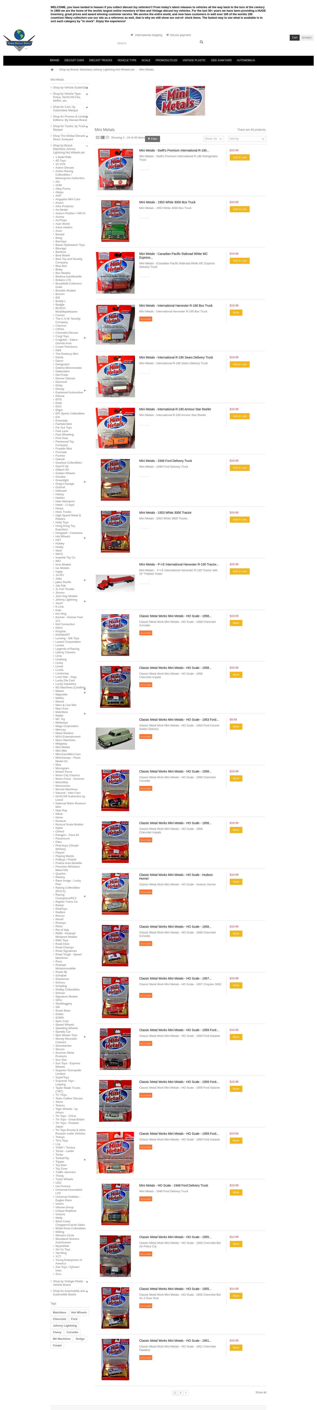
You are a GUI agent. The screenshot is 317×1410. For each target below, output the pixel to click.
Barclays (60, 241)
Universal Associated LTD (68, 1191)
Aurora (59, 216)
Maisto (59, 691)
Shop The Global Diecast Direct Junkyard (69, 137)
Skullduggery (63, 1003)
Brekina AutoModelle (68, 276)
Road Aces (62, 943)
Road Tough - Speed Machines (68, 956)
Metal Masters (64, 733)
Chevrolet (59, 1319)
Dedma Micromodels (68, 367)
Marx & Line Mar (65, 705)
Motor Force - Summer (69, 778)
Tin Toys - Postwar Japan (67, 1124)
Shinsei (60, 993)
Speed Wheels (64, 1024)
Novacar (60, 821)
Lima (58, 655)
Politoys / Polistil (65, 859)
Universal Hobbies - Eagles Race (67, 1198)
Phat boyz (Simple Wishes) (67, 847)
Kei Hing (60, 613)
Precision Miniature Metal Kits (67, 868)
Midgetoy (61, 743)
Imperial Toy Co (65, 557)
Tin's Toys (61, 1140)
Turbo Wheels (64, 1179)
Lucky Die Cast (65, 680)
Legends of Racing (67, 648)
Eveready (61, 420)
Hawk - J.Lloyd (64, 504)
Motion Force (63, 771)
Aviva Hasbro (63, 227)
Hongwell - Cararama (69, 533)
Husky (59, 547)
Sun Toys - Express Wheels (67, 1065)
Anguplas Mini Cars (67, 199)
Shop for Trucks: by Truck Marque (69, 127)
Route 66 (61, 972)
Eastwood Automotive (69, 392)
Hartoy (59, 494)
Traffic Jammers (65, 1172)
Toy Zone (61, 1168)
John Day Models (66, 596)
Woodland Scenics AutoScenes (67, 1240)
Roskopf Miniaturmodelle (65, 966)
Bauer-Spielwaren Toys (70, 245)
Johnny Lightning (66, 599)
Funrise (60, 455)
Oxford (59, 831)
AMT (58, 195)
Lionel (59, 666)
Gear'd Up (61, 466)
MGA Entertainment (67, 736)
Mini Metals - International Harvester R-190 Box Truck (176, 305)
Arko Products (64, 206)
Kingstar (60, 631)
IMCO (59, 554)
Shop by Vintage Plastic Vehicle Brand (68, 1283)
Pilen (58, 842)
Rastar (59, 905)
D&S (58, 350)
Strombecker (63, 1045)
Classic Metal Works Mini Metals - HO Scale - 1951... (175, 1340)
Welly (59, 1217)
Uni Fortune (62, 1186)
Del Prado (61, 374)
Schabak (61, 975)
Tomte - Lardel (64, 1151)
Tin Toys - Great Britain (70, 1119)
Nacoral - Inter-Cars (68, 792)
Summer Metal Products (64, 1054)
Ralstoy (60, 877)
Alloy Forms (63, 188)
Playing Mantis (64, 856)
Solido (59, 1014)
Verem (59, 1203)
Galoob (60, 459)
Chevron (60, 325)
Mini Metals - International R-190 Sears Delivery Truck (176, 357)
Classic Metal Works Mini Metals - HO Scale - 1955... (175, 1237)
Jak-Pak (60, 585)
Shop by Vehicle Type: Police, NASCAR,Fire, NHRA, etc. (67, 97)
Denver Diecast (65, 378)
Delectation (62, 371)
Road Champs (64, 947)
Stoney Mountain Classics (66, 1040)
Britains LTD (63, 280)
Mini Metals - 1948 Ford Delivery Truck (165, 461)
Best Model (62, 255)
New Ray (61, 810)
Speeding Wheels (66, 1028)
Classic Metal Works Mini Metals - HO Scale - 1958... (175, 616)
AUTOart (61, 220)
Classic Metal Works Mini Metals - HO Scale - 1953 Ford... (179, 719)
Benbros (60, 252)
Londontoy (62, 673)
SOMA (59, 1017)
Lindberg (61, 659)
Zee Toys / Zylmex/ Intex (67, 1268)
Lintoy (59, 662)
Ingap (59, 571)
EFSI (58, 399)
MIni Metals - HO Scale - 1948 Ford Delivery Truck (173, 1185)
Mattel (59, 715)
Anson (59, 202)
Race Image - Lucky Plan (68, 882)
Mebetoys (61, 722)
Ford (74, 1319)
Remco (60, 915)
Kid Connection (65, 624)
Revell (59, 919)
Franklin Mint (63, 448)
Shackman (62, 979)
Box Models (62, 273)
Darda (59, 357)
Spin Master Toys (66, 1035)
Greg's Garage (64, 483)
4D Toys (60, 160)
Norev (59, 817)
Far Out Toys (63, 427)
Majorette (61, 694)
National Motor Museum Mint (70, 805)
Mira (58, 764)
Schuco (60, 982)
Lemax (59, 645)
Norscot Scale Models (69, 824)
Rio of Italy (62, 929)
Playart (59, 852)
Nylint (59, 828)
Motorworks (62, 785)
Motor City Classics (67, 775)
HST (58, 540)
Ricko (59, 926)
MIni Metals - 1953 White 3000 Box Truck (167, 202)
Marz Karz (61, 708)
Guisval (60, 487)
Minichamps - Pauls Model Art (67, 759)
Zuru (58, 1274)
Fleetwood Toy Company (64, 443)
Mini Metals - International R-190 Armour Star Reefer (175, 409)
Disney (59, 389)
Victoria (60, 1214)
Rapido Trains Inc (66, 901)
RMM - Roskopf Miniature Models (66, 935)
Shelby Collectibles (67, 989)
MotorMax (61, 782)
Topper (59, 1161)
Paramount (62, 838)
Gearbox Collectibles (68, 462)
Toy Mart (60, 1165)
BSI (57, 297)
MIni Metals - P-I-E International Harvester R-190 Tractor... (179, 564)
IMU (58, 561)
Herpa (59, 508)
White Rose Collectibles (70, 1228)
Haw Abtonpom (65, 501)
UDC (58, 1182)
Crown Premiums (66, 346)
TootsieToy (62, 1158)
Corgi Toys (62, 336)
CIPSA (59, 329)
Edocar (60, 396)
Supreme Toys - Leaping (65, 1082)
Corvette (72, 1332)
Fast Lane (61, 431)
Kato (58, 610)
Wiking (59, 1232)
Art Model (61, 209)
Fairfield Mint (63, 424)
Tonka (59, 1154)
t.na (57, 1144)
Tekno (59, 1102)
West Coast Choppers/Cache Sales (70, 1223)
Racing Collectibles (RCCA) (67, 889)
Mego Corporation (66, 726)
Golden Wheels (65, 473)
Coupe (57, 1345)
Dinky (59, 385)
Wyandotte (62, 1246)
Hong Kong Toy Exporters (65, 527)
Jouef (59, 603)
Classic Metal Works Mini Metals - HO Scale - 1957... (175, 978)
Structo (60, 1049)
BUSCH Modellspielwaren (66, 309)
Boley (59, 269)
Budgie (59, 304)
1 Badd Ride (63, 157)
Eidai (58, 403)
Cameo (60, 315)
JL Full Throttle (64, 589)
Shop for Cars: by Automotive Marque (65, 108)
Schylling (61, 986)
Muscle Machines (66, 789)
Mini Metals (62, 747)
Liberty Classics (65, 652)
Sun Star (61, 1059)
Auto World (62, 223)
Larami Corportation (68, 641)
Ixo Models (62, 568)
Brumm (60, 294)
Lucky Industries (65, 684)
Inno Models (63, 564)
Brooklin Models (65, 290)
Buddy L (60, 301)
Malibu (59, 698)
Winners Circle (64, 1235)
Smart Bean (63, 1010)
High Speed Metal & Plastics (68, 517)
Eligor (59, 410)
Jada (58, 578)
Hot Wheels (62, 536)
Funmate (61, 452)
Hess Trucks (63, 511)
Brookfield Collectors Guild (68, 285)
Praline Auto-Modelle (68, 863)
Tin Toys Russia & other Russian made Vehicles (70, 1131)
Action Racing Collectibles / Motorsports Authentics (70, 174)
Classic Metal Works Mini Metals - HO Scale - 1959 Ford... (179, 1030)
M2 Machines (62, 1338)
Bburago (60, 248)
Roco (58, 961)
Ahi (57, 181)
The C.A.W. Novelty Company (67, 320)
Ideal (58, 550)
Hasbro (60, 497)
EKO (58, 406)
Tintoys (60, 1137)
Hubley (59, 543)
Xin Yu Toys (62, 1249)
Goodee (60, 476)
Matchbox (61, 712)
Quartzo (60, 873)
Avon (58, 230)
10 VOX (60, 164)
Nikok (59, 814)
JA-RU (59, 575)
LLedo (59, 670)
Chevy (57, 1332)
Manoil (59, 701)
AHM (58, 185)
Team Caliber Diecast (69, 1098)
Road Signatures (66, 951)
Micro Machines (65, 740)
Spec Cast (62, 1021)
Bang (58, 238)
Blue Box (61, 266)
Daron (59, 360)
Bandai (59, 234)
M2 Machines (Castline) (70, 687)
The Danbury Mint (66, 353)
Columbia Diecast (66, 332)
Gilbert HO (62, 469)
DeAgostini (62, 364)
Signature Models (66, 996)
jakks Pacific (63, 582)
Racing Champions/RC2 (65, 896)
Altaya (59, 192)
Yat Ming (60, 1253)
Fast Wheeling (64, 434)
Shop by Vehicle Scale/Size (70, 87)
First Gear (61, 438)
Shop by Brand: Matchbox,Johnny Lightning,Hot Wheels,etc (97, 69)
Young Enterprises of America (68, 1261)
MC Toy (60, 719)
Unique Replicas (65, 1210)
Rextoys (60, 922)
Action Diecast (64, 167)
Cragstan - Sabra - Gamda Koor (67, 341)
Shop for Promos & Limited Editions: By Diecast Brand (70, 118)
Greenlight (62, 480)
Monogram (62, 768)
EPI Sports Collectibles (70, 413)
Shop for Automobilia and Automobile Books (69, 1292)
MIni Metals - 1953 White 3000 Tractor (165, 512)
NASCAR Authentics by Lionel (70, 798)
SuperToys (62, 1077)
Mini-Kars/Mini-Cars (68, 754)
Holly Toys (61, 522)
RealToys (61, 908)
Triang (59, 1175)
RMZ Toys (61, 940)
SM (57, 1007)
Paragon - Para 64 (67, 835)
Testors (60, 1105)
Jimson (60, 592)
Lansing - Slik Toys (67, 638)
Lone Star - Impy (66, 677)
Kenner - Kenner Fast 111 (69, 619)
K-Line (59, 606)
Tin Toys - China (65, 1116)
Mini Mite (61, 750)
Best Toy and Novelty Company (68, 260)
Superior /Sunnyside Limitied (68, 1072)
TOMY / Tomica (65, 1147)
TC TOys (61, 1095)
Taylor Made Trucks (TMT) (67, 1089)
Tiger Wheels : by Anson (66, 1110)
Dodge (80, 1338)
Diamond (61, 382)
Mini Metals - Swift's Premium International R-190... (174, 150)
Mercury (60, 729)
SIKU (58, 1000)
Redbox (60, 912)
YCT (58, 1256)
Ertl (57, 417)
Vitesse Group (64, 1207)
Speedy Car (63, 1031)
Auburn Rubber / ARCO (70, 213)
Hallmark (61, 490)
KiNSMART (62, 634)
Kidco (59, 627)
